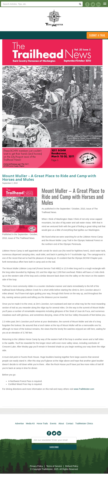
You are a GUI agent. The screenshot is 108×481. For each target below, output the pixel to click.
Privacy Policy (36, 466)
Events (53, 423)
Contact (69, 423)
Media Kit (30, 423)
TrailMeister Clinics (84, 423)
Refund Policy (71, 466)
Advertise (19, 423)
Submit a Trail (97, 35)
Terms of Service (54, 466)
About (61, 423)
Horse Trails (42, 423)
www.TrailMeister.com (84, 389)
